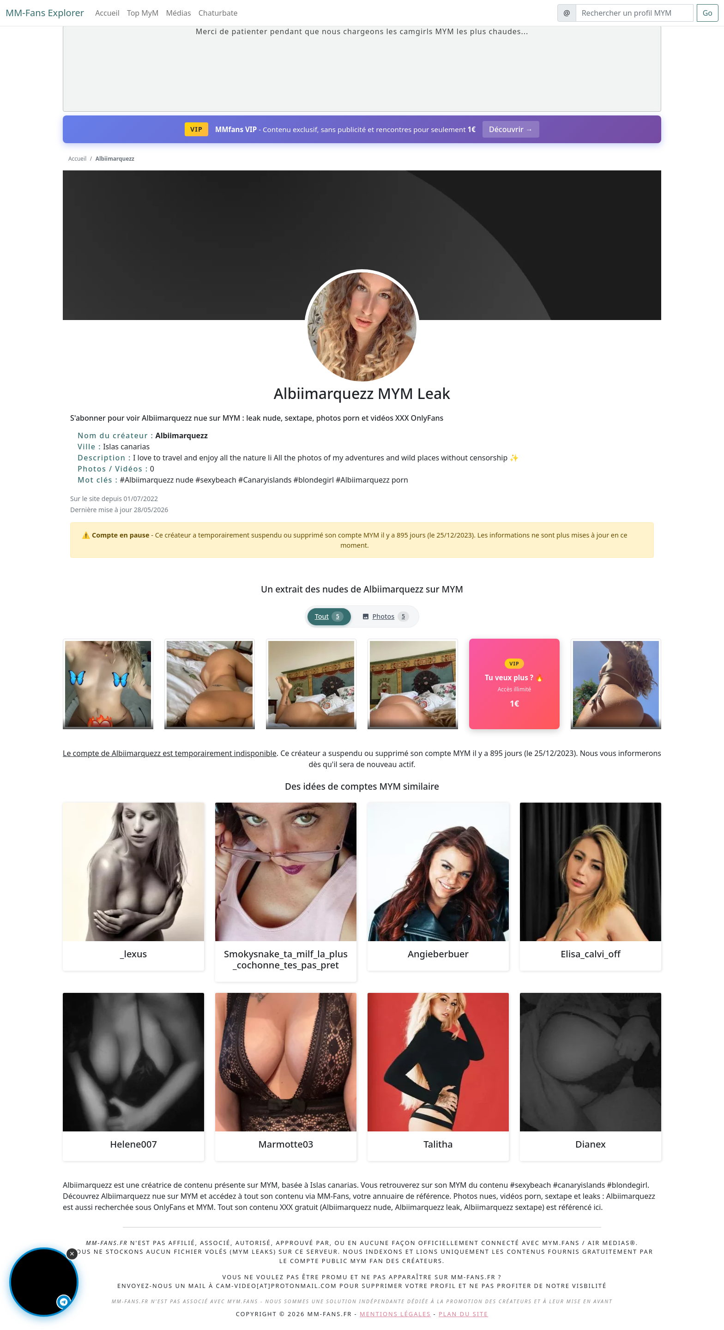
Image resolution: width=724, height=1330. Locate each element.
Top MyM (143, 13)
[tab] (329, 616)
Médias (178, 13)
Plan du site (463, 1314)
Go (707, 13)
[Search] (635, 13)
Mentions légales (395, 1314)
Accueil (107, 13)
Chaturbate (218, 13)
